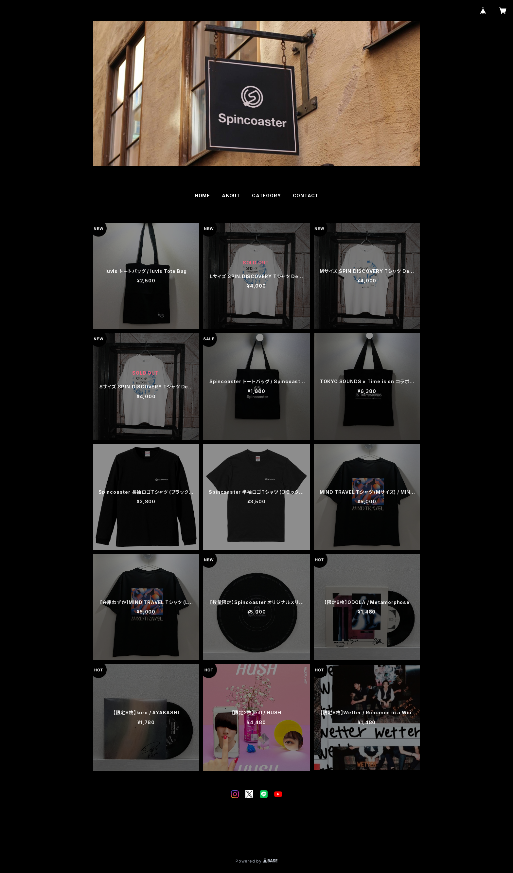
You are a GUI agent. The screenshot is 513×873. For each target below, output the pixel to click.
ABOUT (231, 195)
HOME (202, 195)
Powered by (256, 861)
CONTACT (306, 195)
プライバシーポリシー (117, 837)
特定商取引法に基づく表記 (171, 837)
